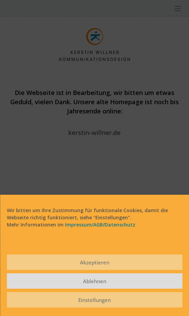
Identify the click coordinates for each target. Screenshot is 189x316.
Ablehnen (94, 281)
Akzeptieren (94, 262)
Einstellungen (94, 300)
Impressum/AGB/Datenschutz (100, 224)
